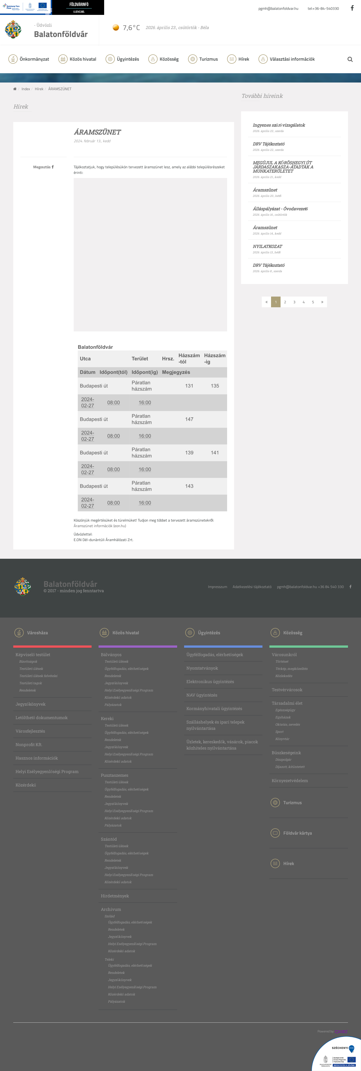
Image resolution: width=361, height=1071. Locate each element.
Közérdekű (26, 785)
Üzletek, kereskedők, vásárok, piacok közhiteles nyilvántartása (222, 745)
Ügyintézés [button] (127, 59)
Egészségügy (285, 710)
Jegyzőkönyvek (31, 704)
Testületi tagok (30, 683)
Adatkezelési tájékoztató (252, 586)
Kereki (107, 718)
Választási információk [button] (292, 59)
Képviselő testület (33, 654)
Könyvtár (282, 739)
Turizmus (208, 59)
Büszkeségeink (286, 752)
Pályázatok (113, 704)
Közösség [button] (169, 59)
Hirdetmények (115, 896)
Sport (279, 731)
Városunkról (284, 654)
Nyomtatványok (202, 668)
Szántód (109, 839)
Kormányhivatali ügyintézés (214, 708)
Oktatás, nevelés (287, 724)
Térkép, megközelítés (291, 668)
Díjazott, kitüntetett (290, 766)
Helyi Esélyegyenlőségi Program (47, 771)
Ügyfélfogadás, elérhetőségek (126, 668)
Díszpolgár (283, 759)
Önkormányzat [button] (34, 59)
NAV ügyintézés (201, 695)
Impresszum (217, 586)
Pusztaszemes (114, 775)
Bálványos (111, 654)
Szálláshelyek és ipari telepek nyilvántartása (215, 725)
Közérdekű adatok (118, 697)
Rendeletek (27, 690)
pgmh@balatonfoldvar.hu (278, 8)
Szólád (109, 916)
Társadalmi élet (287, 703)
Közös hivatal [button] (82, 59)
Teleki (109, 959)
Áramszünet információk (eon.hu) (100, 526)
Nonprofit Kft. (29, 744)
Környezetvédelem (290, 780)
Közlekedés (283, 676)
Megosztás (43, 167)
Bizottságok (28, 661)
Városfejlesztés (30, 731)
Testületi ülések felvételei (38, 676)
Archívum (111, 909)
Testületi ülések (31, 668)
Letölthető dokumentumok (42, 717)
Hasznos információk (37, 758)
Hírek (243, 59)
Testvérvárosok (287, 689)
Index (26, 89)
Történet (281, 661)
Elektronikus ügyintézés (210, 681)
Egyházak (283, 717)
